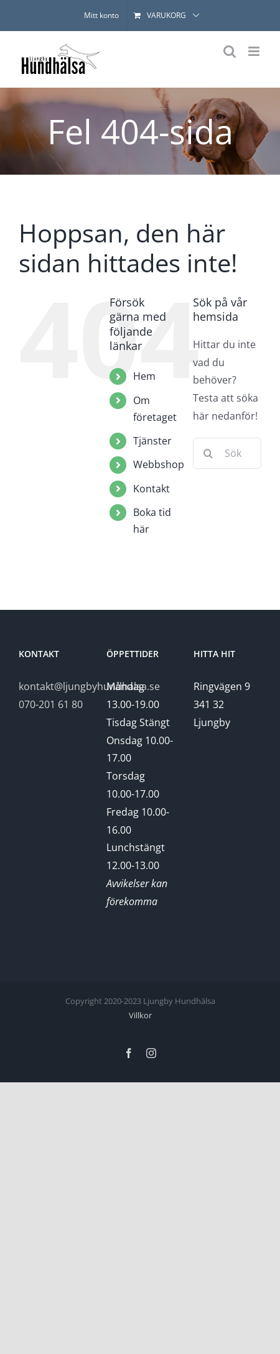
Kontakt (151, 488)
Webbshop (158, 464)
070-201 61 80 (51, 704)
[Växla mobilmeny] (254, 51)
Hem (144, 376)
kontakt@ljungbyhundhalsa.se (89, 686)
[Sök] (208, 453)
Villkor (140, 1015)
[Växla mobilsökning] (229, 51)
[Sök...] (227, 453)
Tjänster (152, 441)
